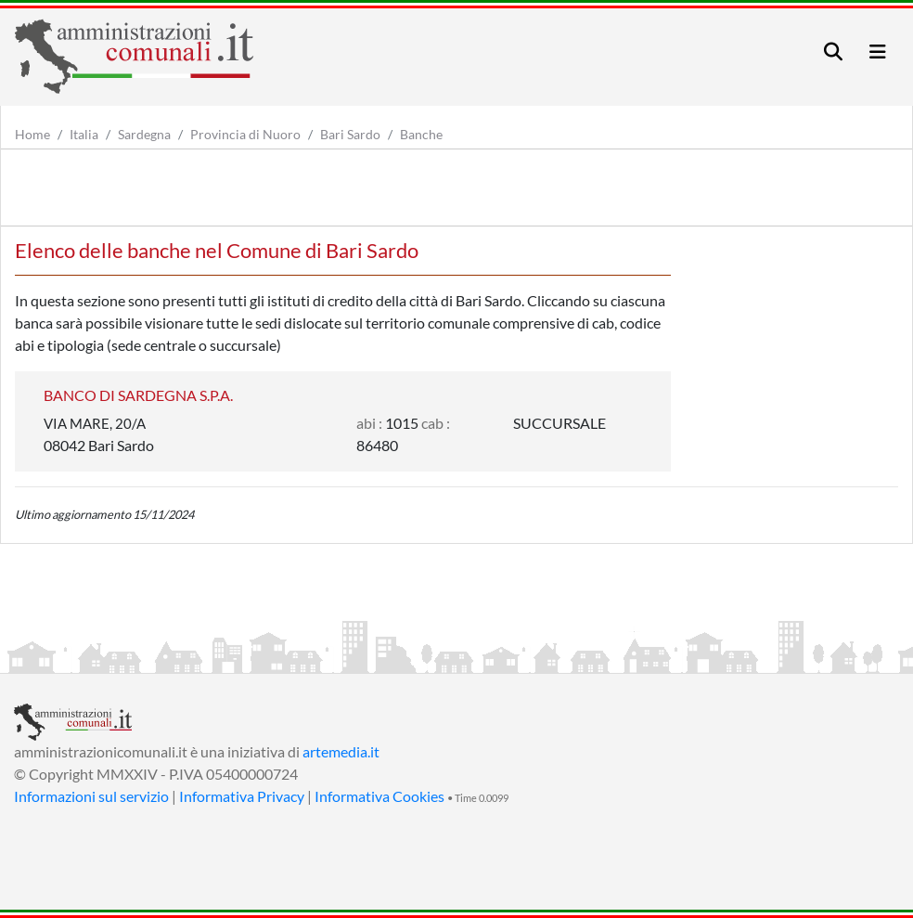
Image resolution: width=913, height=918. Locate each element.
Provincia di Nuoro (245, 134)
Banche (421, 134)
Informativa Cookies (379, 796)
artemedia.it (340, 751)
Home (32, 134)
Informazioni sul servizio (91, 796)
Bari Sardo (350, 134)
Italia (84, 134)
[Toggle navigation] (833, 51)
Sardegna (144, 134)
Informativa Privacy (241, 796)
